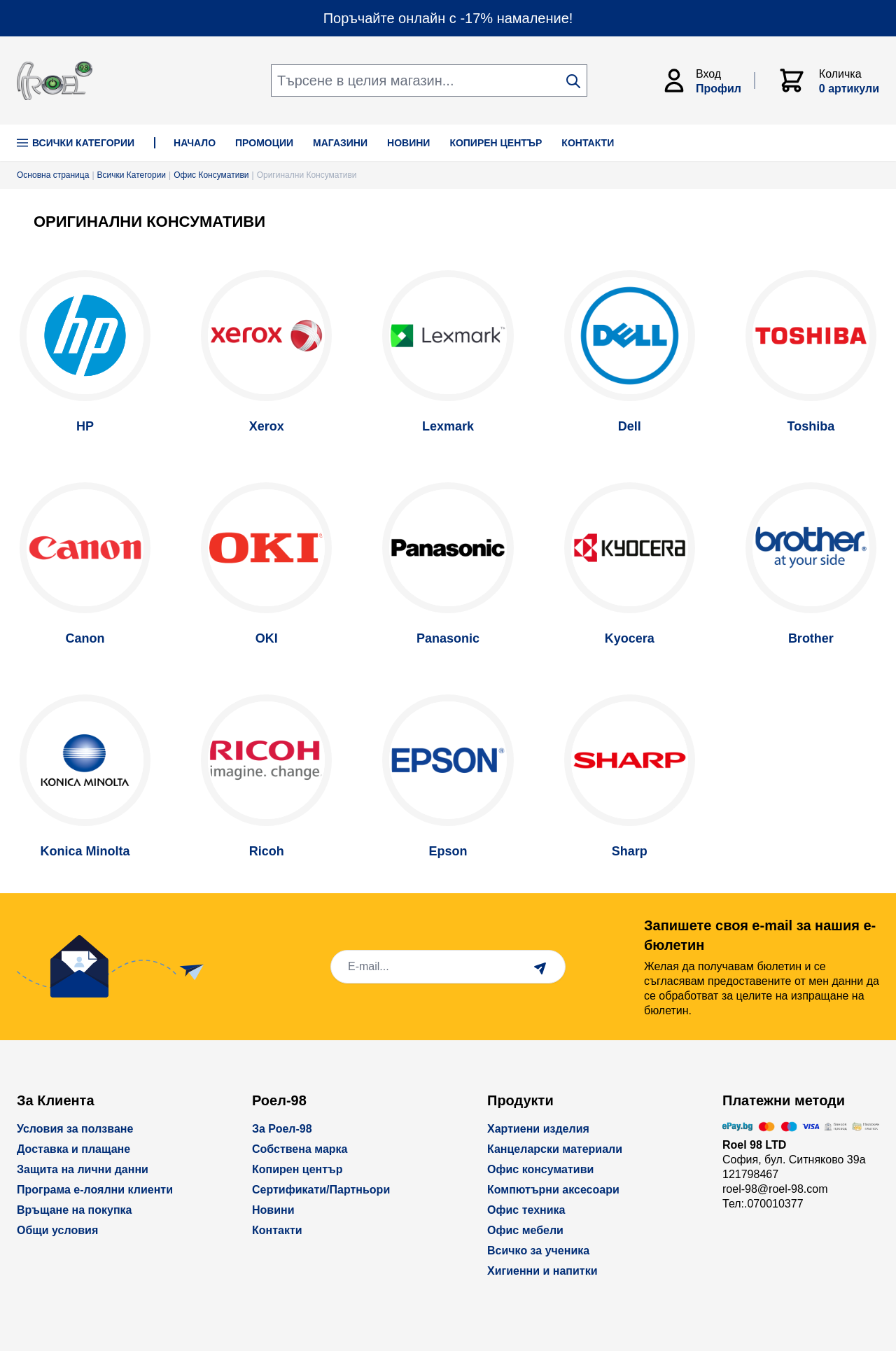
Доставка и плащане (73, 1149)
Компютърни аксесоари (553, 1190)
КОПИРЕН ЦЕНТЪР (495, 142)
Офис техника (526, 1210)
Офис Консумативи (211, 175)
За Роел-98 (282, 1129)
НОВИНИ (408, 142)
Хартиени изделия (538, 1129)
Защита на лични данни (82, 1169)
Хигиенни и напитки (542, 1271)
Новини (273, 1210)
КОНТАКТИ (587, 142)
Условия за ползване (75, 1129)
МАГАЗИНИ (340, 142)
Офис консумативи (540, 1169)
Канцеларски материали (554, 1149)
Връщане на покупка (74, 1210)
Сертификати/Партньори (321, 1190)
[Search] (573, 81)
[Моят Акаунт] (707, 80)
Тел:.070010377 (763, 1204)
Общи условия (57, 1230)
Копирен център (297, 1169)
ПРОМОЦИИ (264, 142)
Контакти (277, 1230)
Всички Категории (75, 142)
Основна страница (53, 175)
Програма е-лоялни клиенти (95, 1190)
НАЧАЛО (195, 142)
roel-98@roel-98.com (775, 1189)
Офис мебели (525, 1230)
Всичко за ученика (538, 1250)
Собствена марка (299, 1149)
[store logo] (54, 81)
